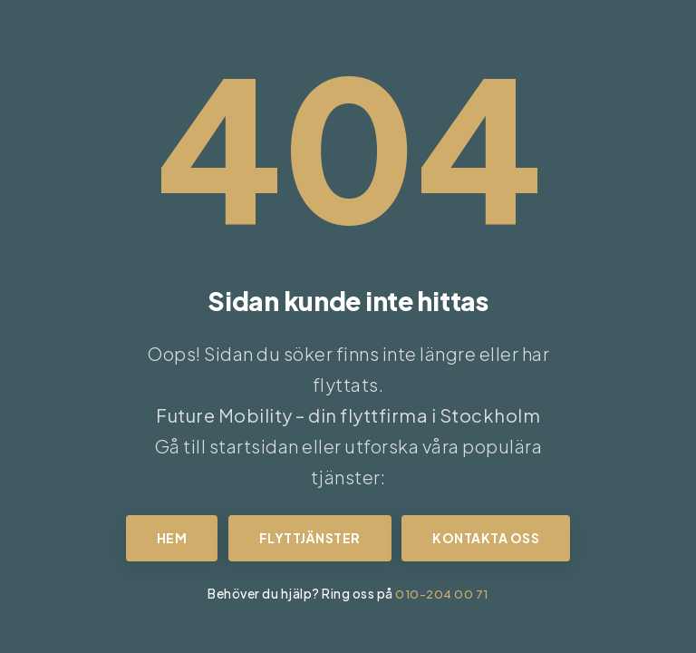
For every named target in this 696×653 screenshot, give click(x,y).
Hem (172, 538)
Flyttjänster (310, 538)
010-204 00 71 (442, 593)
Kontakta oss (485, 538)
